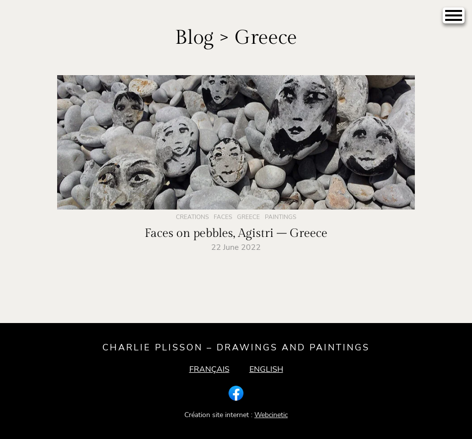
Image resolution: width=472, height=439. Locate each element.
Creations (192, 217)
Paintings (280, 217)
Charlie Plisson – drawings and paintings (236, 347)
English (266, 369)
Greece (248, 217)
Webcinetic (271, 415)
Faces (223, 217)
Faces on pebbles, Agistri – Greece (236, 233)
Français (209, 369)
